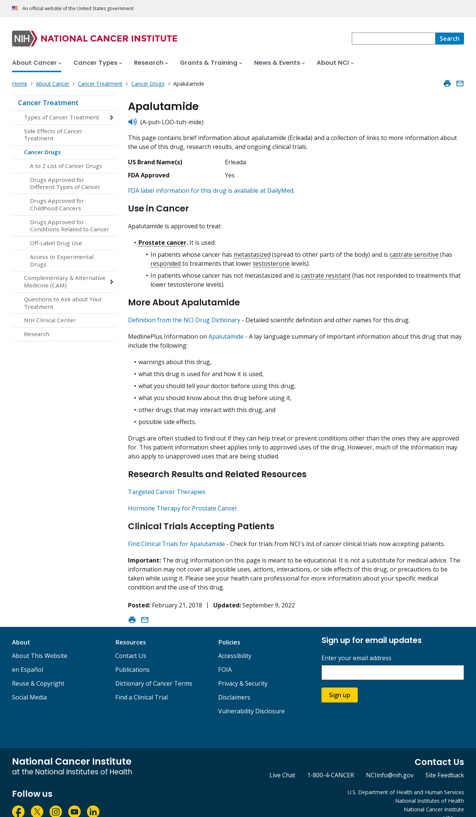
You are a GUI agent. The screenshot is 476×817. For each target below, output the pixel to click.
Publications (132, 657)
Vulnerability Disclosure (251, 698)
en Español (27, 657)
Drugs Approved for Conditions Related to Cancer (69, 225)
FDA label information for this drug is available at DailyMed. (211, 190)
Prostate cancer (162, 239)
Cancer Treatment (48, 102)
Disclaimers (234, 684)
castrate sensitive (414, 251)
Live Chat (282, 762)
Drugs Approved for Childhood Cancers (57, 204)
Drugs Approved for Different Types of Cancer (65, 183)
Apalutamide (226, 330)
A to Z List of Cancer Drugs (66, 166)
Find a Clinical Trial (141, 684)
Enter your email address (356, 645)
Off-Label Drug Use (56, 243)
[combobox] (393, 39)
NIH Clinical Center (50, 320)
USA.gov (453, 805)
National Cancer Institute (434, 796)
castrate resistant (326, 272)
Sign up (339, 682)
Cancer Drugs (42, 152)
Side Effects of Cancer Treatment (53, 134)
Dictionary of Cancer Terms (153, 671)
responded (165, 260)
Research (36, 334)
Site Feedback (444, 762)
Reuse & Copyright (38, 671)
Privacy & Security (243, 671)
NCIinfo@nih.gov (390, 762)
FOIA (225, 657)
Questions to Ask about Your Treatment (63, 302)
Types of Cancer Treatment (61, 117)
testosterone (271, 260)
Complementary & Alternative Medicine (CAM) (65, 281)
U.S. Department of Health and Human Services (406, 779)
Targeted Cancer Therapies (166, 482)
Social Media (29, 684)
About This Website (39, 643)
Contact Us (130, 643)
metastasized (252, 251)
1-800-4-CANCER (330, 762)
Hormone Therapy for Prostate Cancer (182, 498)
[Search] (449, 39)
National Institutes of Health (429, 788)
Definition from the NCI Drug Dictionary (184, 314)
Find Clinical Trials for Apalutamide (176, 531)
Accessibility (234, 643)
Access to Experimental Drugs (62, 260)
